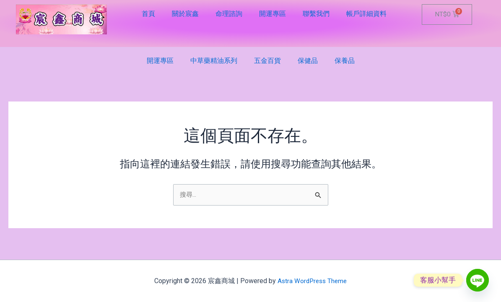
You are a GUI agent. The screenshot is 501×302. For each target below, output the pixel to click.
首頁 (148, 14)
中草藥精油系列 (213, 61)
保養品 (345, 61)
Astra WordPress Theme (312, 281)
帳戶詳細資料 (366, 14)
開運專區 (272, 14)
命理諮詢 (228, 14)
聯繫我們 (316, 14)
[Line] (477, 280)
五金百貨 (267, 61)
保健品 (308, 61)
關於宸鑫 (185, 14)
